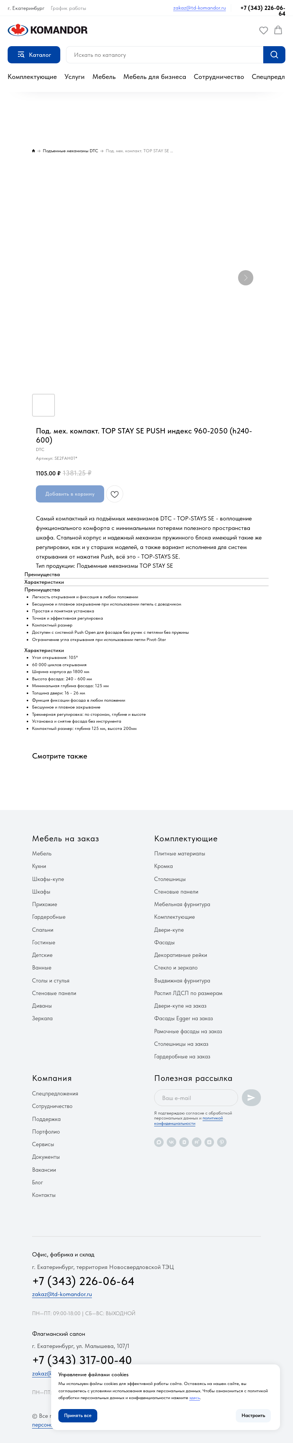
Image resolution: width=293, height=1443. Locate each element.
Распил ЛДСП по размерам (188, 993)
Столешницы (170, 879)
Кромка (163, 866)
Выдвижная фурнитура (182, 980)
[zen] (209, 1142)
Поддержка (46, 1119)
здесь (194, 1397)
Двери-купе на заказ (180, 1005)
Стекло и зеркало (176, 967)
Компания (52, 1078)
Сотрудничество (219, 76)
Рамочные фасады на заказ (188, 1031)
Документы (46, 1156)
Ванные (42, 967)
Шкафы (41, 891)
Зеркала (42, 1018)
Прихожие (44, 904)
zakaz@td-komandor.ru (199, 8)
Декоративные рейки (180, 955)
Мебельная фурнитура (182, 904)
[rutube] (196, 1142)
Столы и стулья (50, 980)
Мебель (104, 76)
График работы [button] (68, 8)
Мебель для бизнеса (154, 76)
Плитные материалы (179, 853)
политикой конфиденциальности (188, 1120)
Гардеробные (49, 916)
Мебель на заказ (65, 838)
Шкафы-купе (48, 879)
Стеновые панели (54, 993)
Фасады (164, 942)
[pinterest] (222, 1142)
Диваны (42, 1005)
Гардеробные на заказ (182, 1056)
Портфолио (46, 1131)
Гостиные (43, 942)
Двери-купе (169, 929)
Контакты (44, 1195)
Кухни (39, 866)
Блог (37, 1182)
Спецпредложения (55, 1093)
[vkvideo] (184, 1142)
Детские (42, 955)
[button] (263, 30)
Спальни (42, 929)
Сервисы (43, 1144)
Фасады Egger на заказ (183, 1018)
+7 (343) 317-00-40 (82, 1360)
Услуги (74, 76)
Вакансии (44, 1169)
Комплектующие (32, 76)
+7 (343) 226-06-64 (262, 11)
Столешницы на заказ (181, 1043)
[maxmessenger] (159, 1142)
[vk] (171, 1142)
